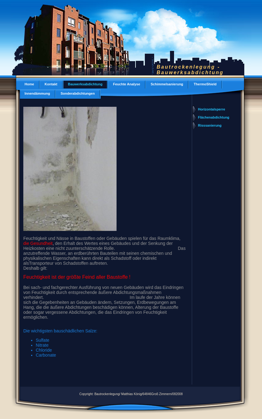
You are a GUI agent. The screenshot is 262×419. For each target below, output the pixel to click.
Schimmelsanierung (167, 84)
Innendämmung (37, 93)
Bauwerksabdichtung (85, 84)
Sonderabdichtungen (78, 93)
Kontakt (51, 84)
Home (29, 84)
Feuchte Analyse (126, 84)
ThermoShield (205, 84)
